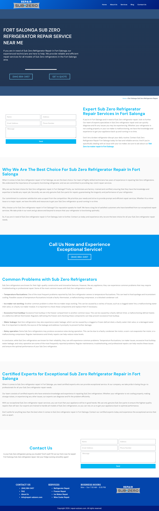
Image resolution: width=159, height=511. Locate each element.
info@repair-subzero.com (31, 497)
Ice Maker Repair (61, 494)
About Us (113, 5)
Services (124, 5)
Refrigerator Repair (62, 488)
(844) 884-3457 (27, 488)
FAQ (23, 491)
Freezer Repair (60, 491)
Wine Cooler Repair (61, 497)
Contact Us (141, 5)
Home (104, 5)
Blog (132, 5)
